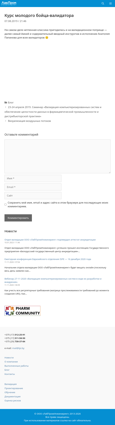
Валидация (10, 383)
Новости (9, 357)
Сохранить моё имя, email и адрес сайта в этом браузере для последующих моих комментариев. (58, 204)
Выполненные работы (16, 365)
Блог (11, 102)
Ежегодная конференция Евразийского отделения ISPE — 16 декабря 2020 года (47, 259)
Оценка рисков (12, 400)
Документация (12, 396)
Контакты (9, 373)
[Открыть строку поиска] (103, 3)
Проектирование (13, 388)
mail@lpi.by (18, 348)
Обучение (9, 392)
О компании (11, 361)
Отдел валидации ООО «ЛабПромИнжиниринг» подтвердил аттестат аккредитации (50, 239)
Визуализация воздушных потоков (29, 121)
